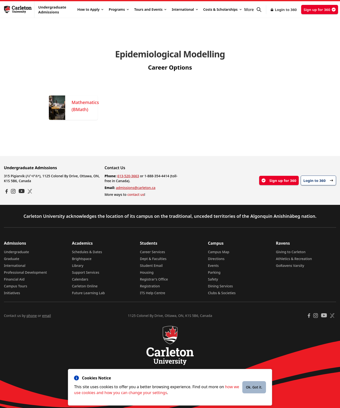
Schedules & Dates (87, 252)
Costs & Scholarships (222, 9)
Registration (150, 286)
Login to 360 (286, 9)
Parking (214, 272)
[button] (261, 9)
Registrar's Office (154, 279)
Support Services (85, 272)
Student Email (151, 265)
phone (31, 315)
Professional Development (25, 272)
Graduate (11, 258)
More (249, 9)
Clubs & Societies (221, 293)
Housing (147, 272)
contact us (135, 194)
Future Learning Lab (88, 293)
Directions (216, 258)
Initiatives (12, 293)
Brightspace (81, 258)
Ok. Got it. (254, 387)
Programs (119, 9)
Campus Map (218, 252)
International (185, 9)
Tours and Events (150, 9)
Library (77, 265)
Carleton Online (84, 286)
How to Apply (90, 9)
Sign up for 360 (320, 9)
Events (213, 265)
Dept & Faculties (153, 258)
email (46, 315)
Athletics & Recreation (294, 258)
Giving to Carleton (291, 252)
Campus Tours (15, 286)
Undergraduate (16, 252)
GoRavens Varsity (290, 265)
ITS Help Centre (152, 293)
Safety (213, 279)
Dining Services (220, 286)
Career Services (152, 252)
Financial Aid (14, 279)
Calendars (80, 279)
